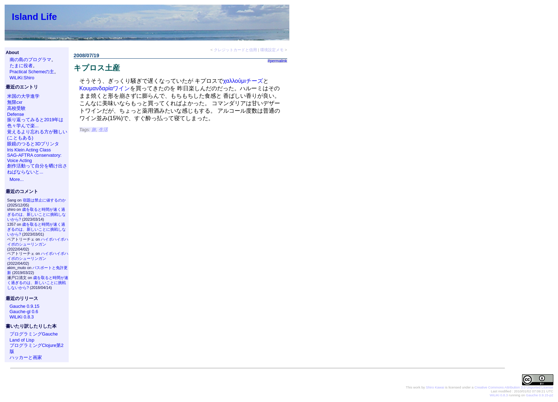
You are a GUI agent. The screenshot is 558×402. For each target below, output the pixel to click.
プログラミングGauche (34, 334)
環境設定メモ (272, 50)
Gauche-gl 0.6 (24, 311)
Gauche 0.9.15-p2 (539, 395)
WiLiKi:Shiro (22, 77)
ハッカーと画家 (26, 357)
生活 (103, 129)
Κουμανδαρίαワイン (104, 88)
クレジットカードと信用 (235, 50)
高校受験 (16, 108)
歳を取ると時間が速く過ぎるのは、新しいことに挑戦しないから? (36, 214)
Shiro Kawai (435, 387)
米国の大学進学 (23, 96)
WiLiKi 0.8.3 (22, 317)
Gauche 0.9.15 (25, 306)
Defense (15, 114)
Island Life (34, 17)
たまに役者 (21, 65)
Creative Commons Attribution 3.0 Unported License (513, 387)
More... (17, 179)
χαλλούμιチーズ (243, 81)
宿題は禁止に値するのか (44, 200)
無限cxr (14, 102)
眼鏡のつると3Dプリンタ (33, 143)
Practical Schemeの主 (32, 71)
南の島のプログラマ (30, 59)
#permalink (277, 61)
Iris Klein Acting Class (29, 149)
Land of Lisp (22, 340)
